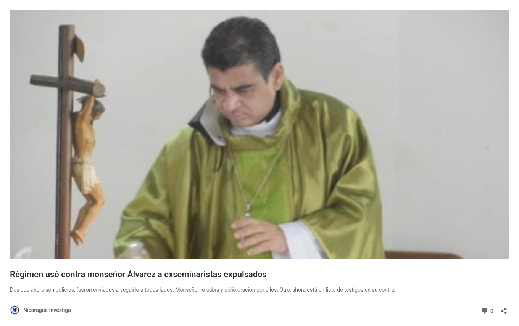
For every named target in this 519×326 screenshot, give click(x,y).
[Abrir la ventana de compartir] (503, 308)
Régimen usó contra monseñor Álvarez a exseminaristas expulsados (138, 274)
